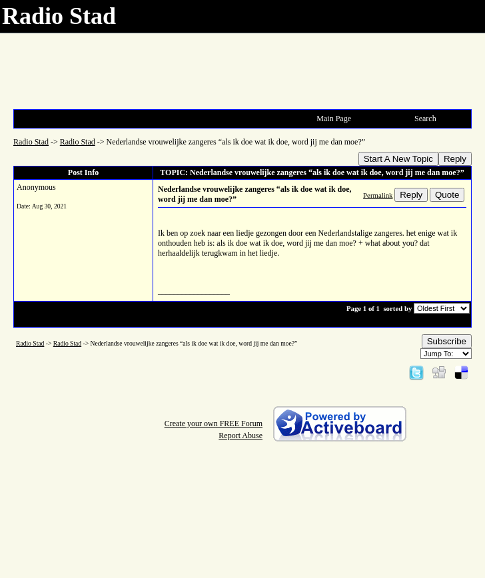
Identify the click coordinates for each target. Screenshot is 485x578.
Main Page (333, 118)
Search (425, 118)
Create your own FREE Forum (213, 423)
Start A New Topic (398, 159)
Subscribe (446, 341)
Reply (455, 159)
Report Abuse (240, 435)
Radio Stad (31, 141)
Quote (447, 195)
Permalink (377, 195)
